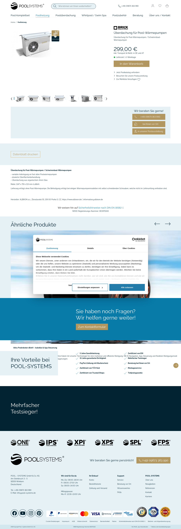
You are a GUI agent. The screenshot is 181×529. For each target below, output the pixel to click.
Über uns (149, 480)
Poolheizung (42, 15)
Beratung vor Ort (124, 484)
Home (13, 22)
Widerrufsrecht (82, 521)
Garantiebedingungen (164, 526)
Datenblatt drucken (25, 154)
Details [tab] (90, 248)
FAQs (119, 492)
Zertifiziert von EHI (135, 353)
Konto (91, 480)
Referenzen (150, 488)
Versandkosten (144, 526)
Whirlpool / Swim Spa (94, 15)
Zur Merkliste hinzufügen (128, 79)
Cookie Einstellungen (53, 521)
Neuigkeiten (150, 484)
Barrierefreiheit (105, 521)
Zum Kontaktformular (92, 326)
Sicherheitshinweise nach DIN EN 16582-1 (100, 207)
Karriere (148, 496)
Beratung (138, 15)
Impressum (65, 521)
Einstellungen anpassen (90, 287)
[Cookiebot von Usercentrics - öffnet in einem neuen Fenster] (134, 240)
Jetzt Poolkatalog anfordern (127, 72)
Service (120, 480)
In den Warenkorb (131, 63)
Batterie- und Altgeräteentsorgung (159, 521)
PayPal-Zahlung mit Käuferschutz (94, 363)
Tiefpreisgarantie (135, 373)
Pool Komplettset (20, 15)
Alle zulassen (127, 287)
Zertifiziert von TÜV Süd (90, 368)
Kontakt (148, 492)
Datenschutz (94, 521)
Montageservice (134, 368)
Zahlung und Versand (98, 488)
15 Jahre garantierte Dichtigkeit (93, 358)
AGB (73, 521)
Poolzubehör (119, 15)
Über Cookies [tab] (129, 248)
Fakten (114, 521)
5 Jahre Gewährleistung (90, 353)
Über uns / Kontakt (159, 15)
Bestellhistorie (95, 484)
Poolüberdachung (66, 15)
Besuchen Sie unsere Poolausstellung (132, 76)
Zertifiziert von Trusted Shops (92, 373)
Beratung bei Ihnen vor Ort (139, 363)
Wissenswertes (123, 488)
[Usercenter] (152, 5)
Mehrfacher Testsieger (137, 358)
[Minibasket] (167, 5)
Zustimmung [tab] (52, 248)
